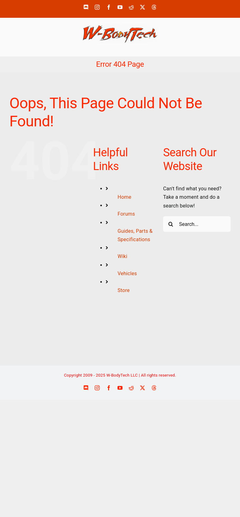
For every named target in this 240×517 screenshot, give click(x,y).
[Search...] (197, 224)
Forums (126, 214)
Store (124, 290)
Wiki (122, 256)
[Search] (171, 224)
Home (124, 197)
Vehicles (127, 273)
